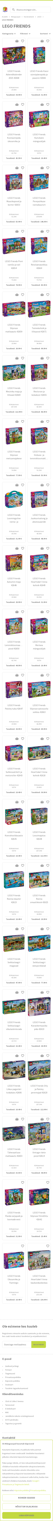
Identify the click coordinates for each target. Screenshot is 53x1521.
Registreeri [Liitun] (38, 1344)
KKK (7, 1412)
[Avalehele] (5, 10)
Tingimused (10, 1373)
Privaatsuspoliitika (13, 1377)
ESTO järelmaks (11, 1420)
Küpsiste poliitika (12, 1381)
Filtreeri (24, 33)
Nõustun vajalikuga (26, 1506)
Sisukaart (9, 1384)
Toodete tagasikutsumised (16, 1388)
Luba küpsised (26, 1515)
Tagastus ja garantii (13, 1423)
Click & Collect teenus (14, 1401)
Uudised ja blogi (12, 1366)
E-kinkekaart (10, 1408)
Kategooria (7, 33)
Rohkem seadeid (26, 1497)
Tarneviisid (9, 1405)
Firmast (8, 1370)
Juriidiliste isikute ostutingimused (19, 1416)
